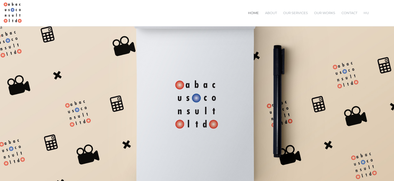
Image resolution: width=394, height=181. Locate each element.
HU (366, 13)
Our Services (295, 13)
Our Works (324, 13)
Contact (349, 13)
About (271, 13)
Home (253, 13)
